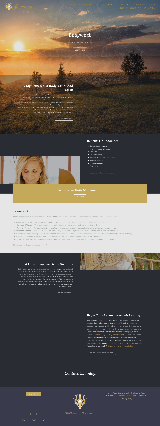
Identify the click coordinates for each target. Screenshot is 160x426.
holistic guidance (93, 334)
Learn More (80, 49)
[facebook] (30, 413)
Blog (152, 4)
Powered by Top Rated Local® (33, 420)
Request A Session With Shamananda (137, 8)
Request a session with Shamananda (133, 395)
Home (63, 4)
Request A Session (64, 118)
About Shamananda (120, 393)
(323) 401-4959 (33, 394)
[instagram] (37, 413)
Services (123, 4)
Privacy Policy (127, 398)
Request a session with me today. (120, 346)
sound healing (118, 334)
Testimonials (139, 4)
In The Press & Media (137, 393)
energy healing (106, 334)
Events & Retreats (104, 4)
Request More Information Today (101, 173)
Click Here (80, 196)
